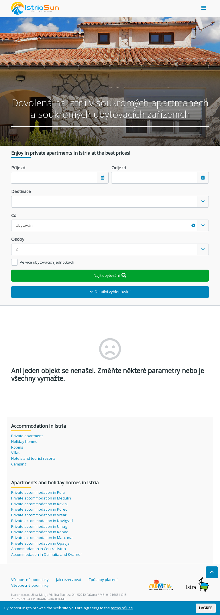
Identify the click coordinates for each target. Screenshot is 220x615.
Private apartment (27, 435)
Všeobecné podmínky (30, 579)
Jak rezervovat (68, 579)
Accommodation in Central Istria (38, 548)
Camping (18, 464)
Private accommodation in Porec (39, 509)
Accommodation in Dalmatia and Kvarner (46, 554)
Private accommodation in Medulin (41, 498)
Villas (15, 452)
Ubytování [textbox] (105, 225)
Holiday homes (24, 441)
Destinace (21, 191)
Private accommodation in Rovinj (39, 503)
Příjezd (18, 167)
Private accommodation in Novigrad (42, 520)
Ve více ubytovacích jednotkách (47, 262)
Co (13, 215)
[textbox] (104, 202)
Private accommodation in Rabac (39, 531)
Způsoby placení (103, 579)
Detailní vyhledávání (110, 291)
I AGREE (205, 607)
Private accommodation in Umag (39, 526)
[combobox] (110, 202)
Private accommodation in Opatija (40, 543)
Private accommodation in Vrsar (38, 515)
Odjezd (118, 167)
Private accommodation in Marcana (41, 537)
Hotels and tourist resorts (33, 458)
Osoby (17, 239)
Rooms (17, 447)
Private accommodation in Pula (38, 492)
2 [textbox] (17, 249)
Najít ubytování (110, 275)
